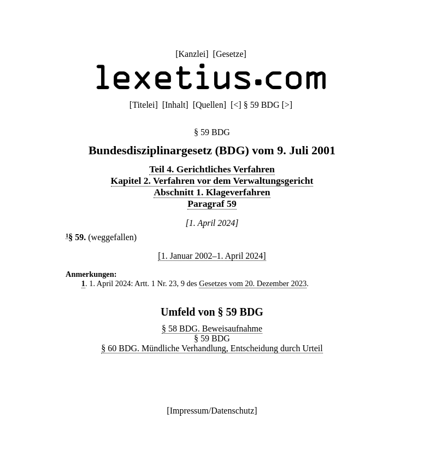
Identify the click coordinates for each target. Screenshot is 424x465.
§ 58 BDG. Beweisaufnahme (212, 328)
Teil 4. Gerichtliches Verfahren (212, 169)
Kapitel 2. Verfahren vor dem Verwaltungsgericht (212, 180)
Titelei (143, 104)
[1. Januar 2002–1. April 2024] (212, 255)
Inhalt (175, 104)
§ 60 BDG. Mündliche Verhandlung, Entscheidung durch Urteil (211, 348)
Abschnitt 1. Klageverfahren (212, 192)
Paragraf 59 (211, 203)
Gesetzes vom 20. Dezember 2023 (253, 283)
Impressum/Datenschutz (212, 410)
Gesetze (230, 54)
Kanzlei (191, 54)
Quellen (209, 104)
